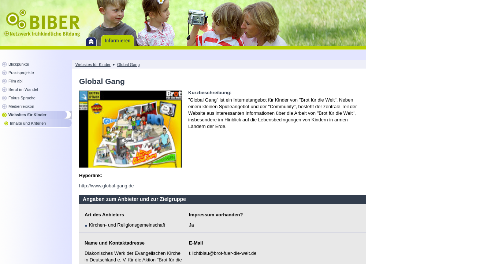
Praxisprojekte (21, 72)
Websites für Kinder (27, 115)
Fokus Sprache (22, 98)
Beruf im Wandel (23, 89)
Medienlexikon (21, 106)
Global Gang (128, 64)
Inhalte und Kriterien (28, 123)
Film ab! (15, 81)
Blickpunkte (18, 64)
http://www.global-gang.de (106, 185)
